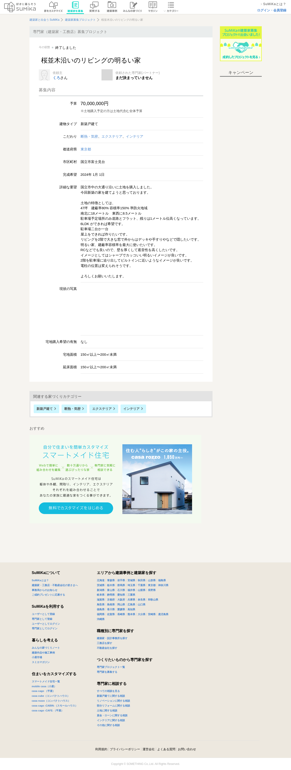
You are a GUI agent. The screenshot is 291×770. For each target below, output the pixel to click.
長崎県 (121, 614)
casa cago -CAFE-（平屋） (48, 710)
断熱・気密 (89, 136)
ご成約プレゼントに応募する (48, 594)
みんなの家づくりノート (46, 647)
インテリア (134, 136)
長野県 (152, 590)
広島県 (131, 604)
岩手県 (121, 580)
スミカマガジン (41, 662)
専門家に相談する (112, 684)
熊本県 (131, 614)
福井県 (131, 590)
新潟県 (101, 590)
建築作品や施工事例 (43, 652)
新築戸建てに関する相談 (111, 695)
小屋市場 (37, 657)
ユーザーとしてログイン (46, 623)
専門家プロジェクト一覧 (111, 667)
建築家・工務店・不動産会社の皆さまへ (55, 585)
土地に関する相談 (107, 710)
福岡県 (101, 614)
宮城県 (131, 580)
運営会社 (149, 749)
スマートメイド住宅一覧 (46, 681)
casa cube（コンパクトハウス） (51, 695)
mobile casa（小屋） (44, 686)
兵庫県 (131, 599)
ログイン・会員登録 (271, 10)
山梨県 (141, 590)
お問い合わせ (187, 749)
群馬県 (121, 585)
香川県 (111, 609)
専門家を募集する (107, 671)
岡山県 (121, 604)
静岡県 (111, 594)
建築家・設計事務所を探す (112, 638)
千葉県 (141, 585)
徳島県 (101, 609)
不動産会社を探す (107, 648)
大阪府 (121, 599)
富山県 (111, 590)
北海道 (101, 580)
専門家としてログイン (44, 628)
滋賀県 (101, 599)
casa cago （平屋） (43, 691)
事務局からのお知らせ (44, 590)
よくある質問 (166, 749)
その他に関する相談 (108, 725)
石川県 (121, 590)
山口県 (141, 604)
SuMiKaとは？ (40, 580)
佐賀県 (111, 614)
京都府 (111, 599)
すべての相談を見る (108, 691)
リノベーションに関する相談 (113, 700)
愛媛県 (121, 609)
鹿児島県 (163, 614)
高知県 (131, 609)
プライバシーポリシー (125, 749)
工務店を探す (104, 643)
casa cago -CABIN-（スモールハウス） (55, 705)
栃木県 (111, 585)
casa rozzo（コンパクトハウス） (51, 700)
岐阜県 (101, 594)
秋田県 (141, 580)
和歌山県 (153, 599)
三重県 (131, 594)
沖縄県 (101, 619)
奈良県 (141, 599)
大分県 (141, 614)
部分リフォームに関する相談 (113, 705)
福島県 (162, 580)
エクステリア (111, 136)
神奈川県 (163, 585)
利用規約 (101, 749)
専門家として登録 (42, 618)
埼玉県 (131, 585)
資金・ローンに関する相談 (112, 715)
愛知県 (121, 594)
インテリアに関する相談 (111, 720)
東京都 (86, 149)
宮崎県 (152, 614)
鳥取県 (101, 604)
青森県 (111, 580)
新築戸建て (44, 409)
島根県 (111, 604)
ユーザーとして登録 (43, 614)
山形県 (152, 580)
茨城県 (101, 585)
